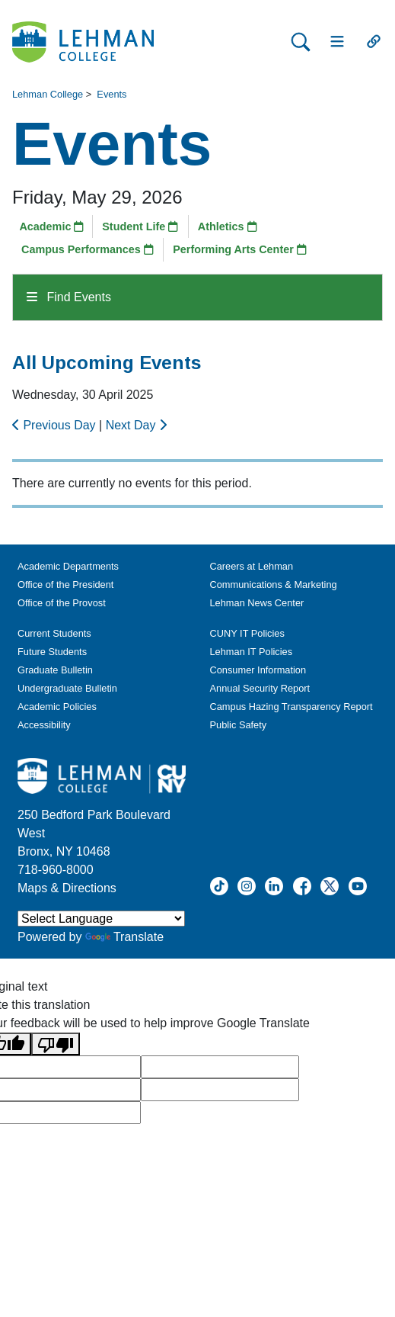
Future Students (52, 651)
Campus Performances (87, 249)
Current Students (54, 633)
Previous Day (55, 425)
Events (111, 94)
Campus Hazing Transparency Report (291, 706)
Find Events (69, 297)
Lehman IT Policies (251, 651)
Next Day (136, 425)
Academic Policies (57, 706)
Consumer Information (258, 670)
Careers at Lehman (252, 566)
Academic (51, 226)
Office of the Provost (62, 603)
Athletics (227, 226)
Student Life (140, 226)
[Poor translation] (55, 1044)
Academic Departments (68, 566)
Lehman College (47, 94)
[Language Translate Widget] (101, 919)
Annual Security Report (260, 688)
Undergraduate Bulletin (67, 688)
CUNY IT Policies (247, 633)
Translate (124, 936)
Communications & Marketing (273, 584)
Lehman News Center (257, 603)
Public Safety (238, 725)
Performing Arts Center (240, 249)
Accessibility (44, 725)
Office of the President (65, 584)
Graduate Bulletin (55, 670)
